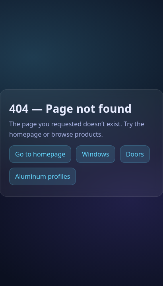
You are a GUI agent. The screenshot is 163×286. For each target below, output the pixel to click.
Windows (95, 154)
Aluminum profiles (42, 176)
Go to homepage (40, 154)
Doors (135, 154)
